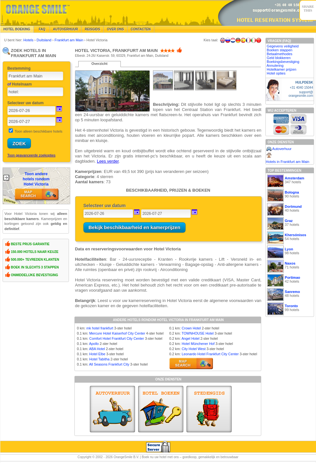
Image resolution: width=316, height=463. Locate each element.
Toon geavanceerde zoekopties (31, 155)
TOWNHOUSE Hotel (198, 333)
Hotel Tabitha (99, 359)
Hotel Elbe (97, 354)
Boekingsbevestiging (283, 62)
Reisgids (92, 29)
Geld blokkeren (279, 58)
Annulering (275, 65)
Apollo (94, 344)
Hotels (29, 40)
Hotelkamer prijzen (281, 69)
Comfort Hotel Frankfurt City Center (116, 338)
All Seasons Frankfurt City (109, 364)
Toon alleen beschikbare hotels (38, 131)
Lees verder (108, 161)
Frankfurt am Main (69, 40)
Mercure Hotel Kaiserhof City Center (117, 333)
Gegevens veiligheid (283, 46)
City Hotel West (194, 349)
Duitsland (45, 40)
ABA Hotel (97, 349)
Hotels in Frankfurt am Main (287, 162)
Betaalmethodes (279, 54)
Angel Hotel (190, 338)
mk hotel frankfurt (99, 328)
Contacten (141, 29)
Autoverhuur (65, 29)
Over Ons (115, 29)
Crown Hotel (191, 328)
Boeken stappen (279, 50)
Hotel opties (276, 73)
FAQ (41, 29)
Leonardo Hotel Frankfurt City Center (210, 354)
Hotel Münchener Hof (198, 344)
